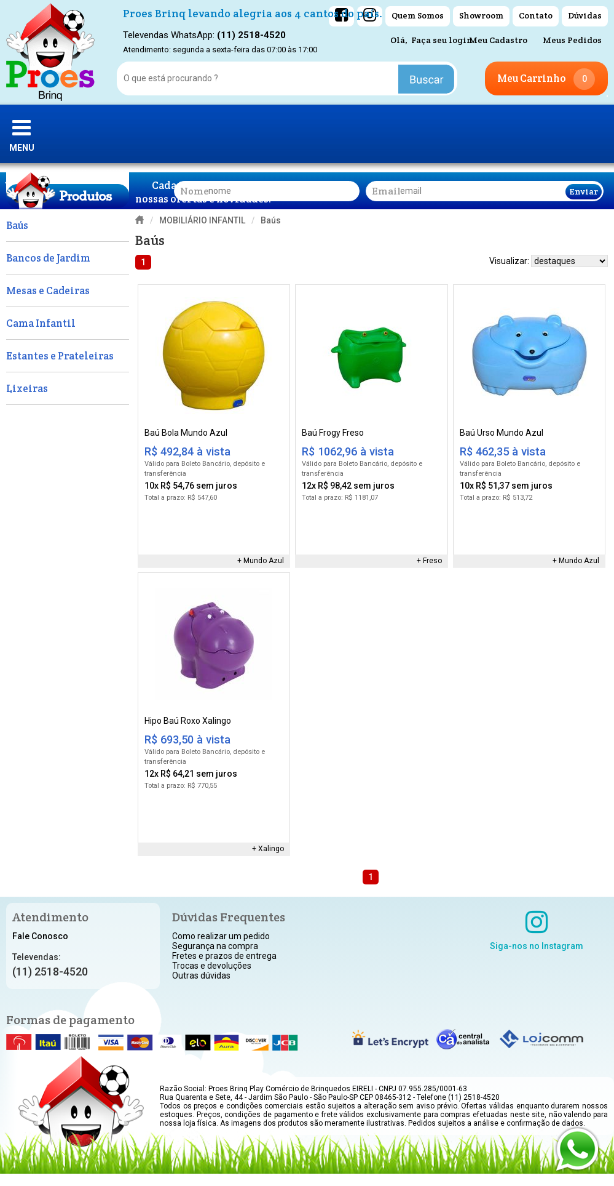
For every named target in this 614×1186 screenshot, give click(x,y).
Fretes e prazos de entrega (224, 956)
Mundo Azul (263, 560)
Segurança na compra (215, 946)
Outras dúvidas (201, 975)
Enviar (583, 191)
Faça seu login (442, 40)
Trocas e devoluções (211, 966)
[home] (50, 52)
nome (194, 191)
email (386, 191)
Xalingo (271, 848)
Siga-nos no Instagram (536, 930)
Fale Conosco (40, 936)
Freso (432, 560)
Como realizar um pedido (221, 936)
